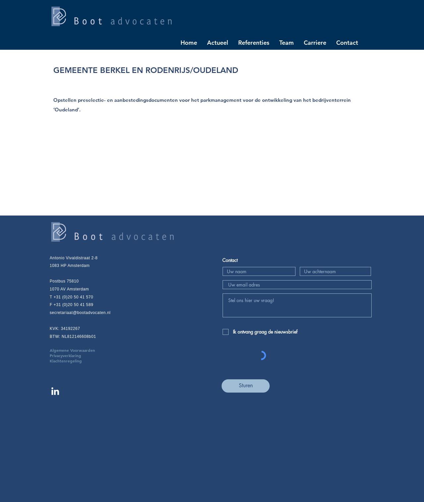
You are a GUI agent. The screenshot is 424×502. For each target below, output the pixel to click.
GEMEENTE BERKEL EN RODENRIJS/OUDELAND (145, 70)
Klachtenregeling (66, 360)
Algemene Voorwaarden (82, 350)
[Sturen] (246, 386)
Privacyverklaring (75, 355)
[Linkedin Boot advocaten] (55, 391)
